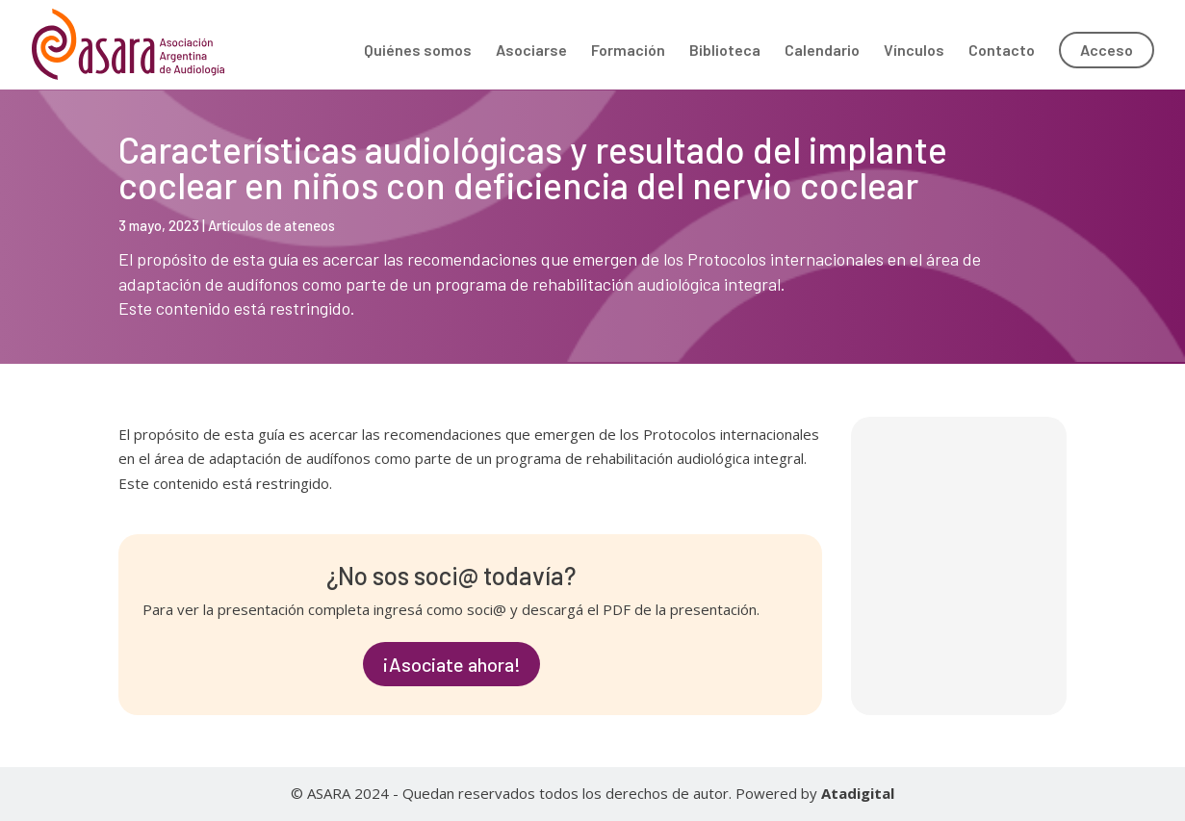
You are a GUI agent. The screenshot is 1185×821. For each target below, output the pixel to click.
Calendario (822, 51)
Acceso (1106, 49)
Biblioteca (724, 51)
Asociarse (531, 51)
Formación (628, 51)
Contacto (1001, 51)
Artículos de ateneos (271, 225)
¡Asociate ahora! (451, 664)
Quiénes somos (418, 51)
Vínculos (914, 51)
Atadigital (857, 793)
